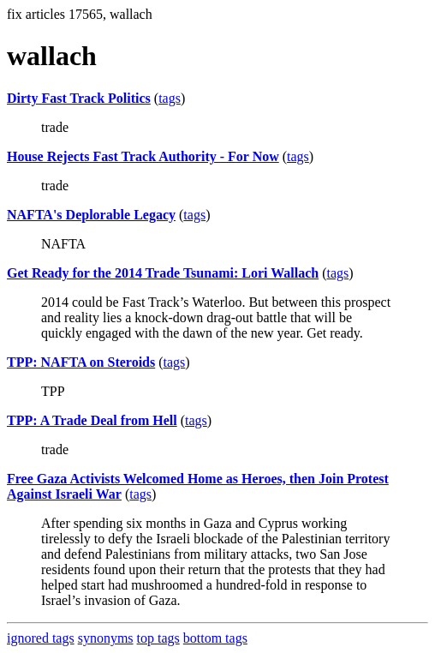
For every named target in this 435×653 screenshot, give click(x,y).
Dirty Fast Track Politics (79, 98)
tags (169, 98)
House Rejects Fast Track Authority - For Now (143, 156)
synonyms (106, 638)
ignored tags (40, 638)
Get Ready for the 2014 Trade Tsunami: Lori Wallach (163, 273)
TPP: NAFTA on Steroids (81, 362)
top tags (158, 638)
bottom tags (215, 638)
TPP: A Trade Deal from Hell (92, 420)
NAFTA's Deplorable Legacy (91, 214)
